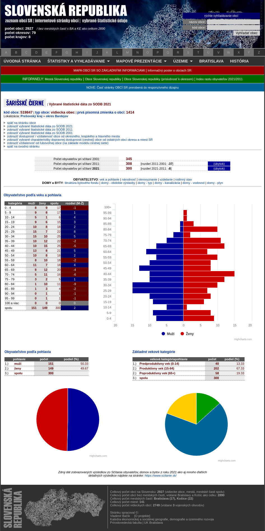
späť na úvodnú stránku (23, 146)
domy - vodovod (193, 182)
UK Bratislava (153, 522)
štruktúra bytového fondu (82, 182)
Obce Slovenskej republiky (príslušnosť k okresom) (159, 79)
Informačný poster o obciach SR (170, 70)
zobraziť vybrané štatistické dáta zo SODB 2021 (40, 126)
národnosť (129, 179)
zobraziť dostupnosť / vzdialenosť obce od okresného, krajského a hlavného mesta (63, 136)
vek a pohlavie (109, 179)
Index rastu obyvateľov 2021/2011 (219, 79)
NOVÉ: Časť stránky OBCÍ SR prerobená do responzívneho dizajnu (132, 87)
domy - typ (145, 182)
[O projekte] (142, 516)
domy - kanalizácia (167, 182)
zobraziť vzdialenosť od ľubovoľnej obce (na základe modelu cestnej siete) (57, 143)
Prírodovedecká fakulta (126, 522)
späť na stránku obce (21, 122)
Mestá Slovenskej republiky (63, 79)
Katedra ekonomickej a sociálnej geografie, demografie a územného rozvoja (162, 519)
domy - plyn (215, 182)
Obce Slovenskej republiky (103, 79)
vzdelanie (166, 179)
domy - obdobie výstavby (118, 182)
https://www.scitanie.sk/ (160, 475)
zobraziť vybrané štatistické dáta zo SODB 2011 (40, 129)
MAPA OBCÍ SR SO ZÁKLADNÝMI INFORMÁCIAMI (109, 70)
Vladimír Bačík (120, 516)
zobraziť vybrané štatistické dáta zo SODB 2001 (40, 133)
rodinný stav (183, 179)
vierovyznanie (147, 179)
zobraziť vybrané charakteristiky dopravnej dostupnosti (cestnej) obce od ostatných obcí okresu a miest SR (80, 139)
